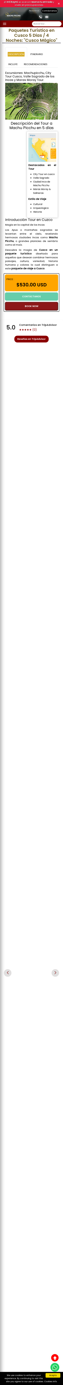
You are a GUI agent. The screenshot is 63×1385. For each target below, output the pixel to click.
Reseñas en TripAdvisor (31, 339)
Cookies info (50, 1381)
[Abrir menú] (4, 24)
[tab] (16, 52)
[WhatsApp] (54, 1367)
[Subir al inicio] (55, 1357)
